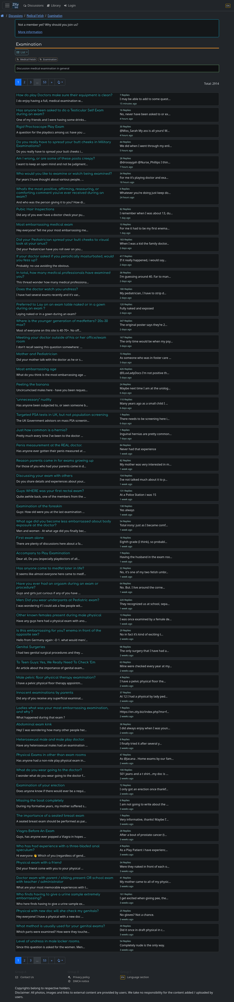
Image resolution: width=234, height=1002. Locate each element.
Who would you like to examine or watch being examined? (64, 173)
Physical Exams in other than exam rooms (51, 755)
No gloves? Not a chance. (137, 915)
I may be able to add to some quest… (145, 99)
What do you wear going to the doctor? (49, 770)
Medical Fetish (35, 16)
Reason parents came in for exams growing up (54, 460)
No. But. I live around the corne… (142, 587)
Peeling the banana (32, 384)
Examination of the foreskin (39, 506)
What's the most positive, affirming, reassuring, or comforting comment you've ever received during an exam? (60, 192)
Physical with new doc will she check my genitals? (57, 911)
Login (70, 5)
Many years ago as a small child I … (144, 403)
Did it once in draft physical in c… (142, 930)
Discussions (33, 5)
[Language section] (228, 5)
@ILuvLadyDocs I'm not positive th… (144, 373)
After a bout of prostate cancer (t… (143, 835)
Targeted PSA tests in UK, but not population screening (62, 415)
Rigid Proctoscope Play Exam (40, 127)
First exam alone (30, 538)
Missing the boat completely (40, 800)
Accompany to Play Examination (43, 553)
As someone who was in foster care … (145, 358)
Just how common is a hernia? (41, 430)
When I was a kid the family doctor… (144, 244)
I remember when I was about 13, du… (146, 213)
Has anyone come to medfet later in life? (50, 568)
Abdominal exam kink (34, 724)
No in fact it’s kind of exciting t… (141, 634)
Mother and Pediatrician (36, 354)
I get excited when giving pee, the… (144, 898)
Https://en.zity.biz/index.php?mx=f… (144, 712)
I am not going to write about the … (144, 804)
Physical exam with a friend (38, 862)
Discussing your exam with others (44, 476)
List (20, 52)
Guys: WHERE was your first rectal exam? (50, 491)
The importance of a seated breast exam (50, 815)
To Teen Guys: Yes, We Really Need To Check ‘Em (55, 662)
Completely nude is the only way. (142, 945)
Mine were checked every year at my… (146, 666)
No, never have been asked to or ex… (145, 114)
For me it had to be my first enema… (144, 228)
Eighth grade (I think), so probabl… (143, 542)
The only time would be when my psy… (146, 341)
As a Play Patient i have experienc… (144, 850)
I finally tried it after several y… (141, 744)
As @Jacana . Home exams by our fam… (147, 759)
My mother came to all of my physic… (145, 882)
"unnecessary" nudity (33, 399)
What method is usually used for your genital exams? (60, 926)
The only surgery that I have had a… (144, 651)
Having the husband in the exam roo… (146, 557)
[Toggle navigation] (7, 5)
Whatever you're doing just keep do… (145, 193)
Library (53, 5)
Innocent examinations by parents (44, 692)
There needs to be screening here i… (144, 419)
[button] (60, 82)
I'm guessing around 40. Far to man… (145, 277)
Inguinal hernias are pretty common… (146, 434)
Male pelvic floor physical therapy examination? (56, 677)
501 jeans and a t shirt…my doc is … (144, 774)
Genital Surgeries (30, 647)
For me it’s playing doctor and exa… (144, 178)
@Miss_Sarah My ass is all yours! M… (145, 131)
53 (44, 82)
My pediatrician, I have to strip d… (143, 293)
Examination (55, 16)
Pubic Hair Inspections (35, 209)
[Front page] (2, 16)
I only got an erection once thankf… (144, 789)
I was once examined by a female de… (146, 619)
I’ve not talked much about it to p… (143, 480)
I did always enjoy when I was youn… (145, 728)
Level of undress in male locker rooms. (48, 941)
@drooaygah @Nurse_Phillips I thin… (145, 162)
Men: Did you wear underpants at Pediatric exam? (57, 600)
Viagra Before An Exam (35, 831)
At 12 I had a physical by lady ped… (143, 696)
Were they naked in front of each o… (144, 867)
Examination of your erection (40, 785)
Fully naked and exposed (137, 308)
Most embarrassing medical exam (44, 224)
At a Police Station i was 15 (138, 495)
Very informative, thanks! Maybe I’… (144, 819)
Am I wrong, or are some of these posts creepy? (55, 158)
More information (30, 32)
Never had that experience (138, 449)
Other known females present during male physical (58, 615)
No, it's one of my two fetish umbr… (144, 572)
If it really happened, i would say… (143, 260)
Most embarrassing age (36, 369)
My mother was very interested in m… (145, 464)
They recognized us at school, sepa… (145, 604)
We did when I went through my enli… (146, 146)
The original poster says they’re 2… (143, 325)
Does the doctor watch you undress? (47, 289)
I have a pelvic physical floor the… (143, 681)
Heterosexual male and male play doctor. (50, 739)
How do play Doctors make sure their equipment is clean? (64, 95)
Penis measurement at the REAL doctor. (49, 445)
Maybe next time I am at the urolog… (145, 388)
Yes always (127, 510)
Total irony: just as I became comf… (144, 525)
